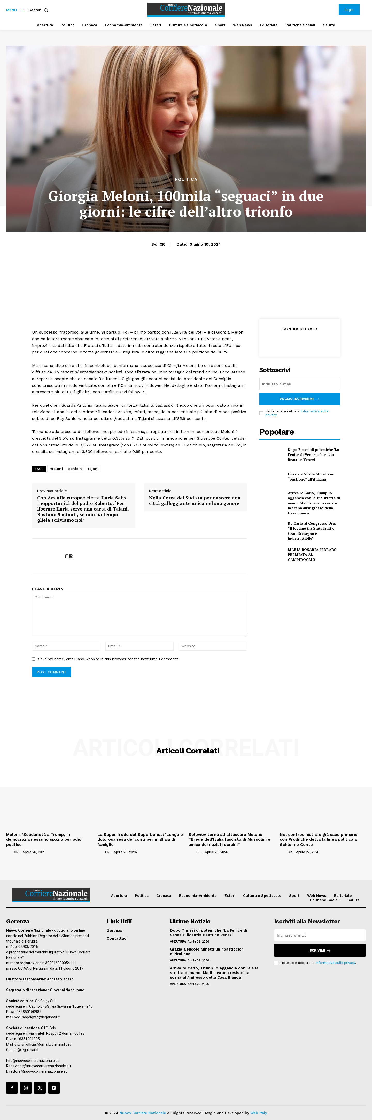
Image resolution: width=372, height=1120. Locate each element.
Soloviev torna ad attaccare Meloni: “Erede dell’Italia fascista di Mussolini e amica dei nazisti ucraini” (229, 839)
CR (162, 244)
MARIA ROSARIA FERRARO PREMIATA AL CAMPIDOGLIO (312, 554)
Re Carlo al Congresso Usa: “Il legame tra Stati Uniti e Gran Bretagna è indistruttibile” (312, 531)
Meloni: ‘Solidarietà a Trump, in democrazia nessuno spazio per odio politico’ (43, 839)
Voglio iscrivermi (300, 399)
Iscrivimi (319, 950)
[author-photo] (9, 852)
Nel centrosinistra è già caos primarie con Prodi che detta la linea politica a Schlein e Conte (319, 839)
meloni (56, 469)
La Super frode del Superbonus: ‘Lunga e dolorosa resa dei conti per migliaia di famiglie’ (140, 839)
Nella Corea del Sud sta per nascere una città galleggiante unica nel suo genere (195, 500)
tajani (93, 469)
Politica (186, 179)
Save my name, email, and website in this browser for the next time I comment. (108, 659)
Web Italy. (258, 1113)
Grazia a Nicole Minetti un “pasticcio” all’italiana (311, 477)
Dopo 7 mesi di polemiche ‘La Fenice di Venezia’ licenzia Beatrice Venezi (313, 454)
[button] (39, 9)
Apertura (178, 941)
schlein (75, 469)
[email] (299, 384)
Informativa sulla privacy (335, 963)
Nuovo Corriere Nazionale (143, 1113)
